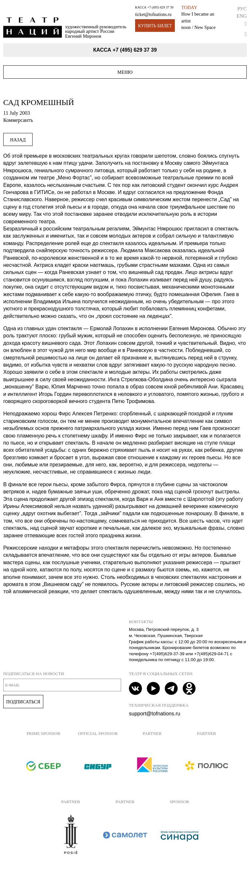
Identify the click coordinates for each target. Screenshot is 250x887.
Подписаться (23, 701)
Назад (18, 139)
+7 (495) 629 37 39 (160, 7)
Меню (125, 72)
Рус (242, 8)
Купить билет (155, 25)
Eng (242, 16)
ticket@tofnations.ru (153, 14)
